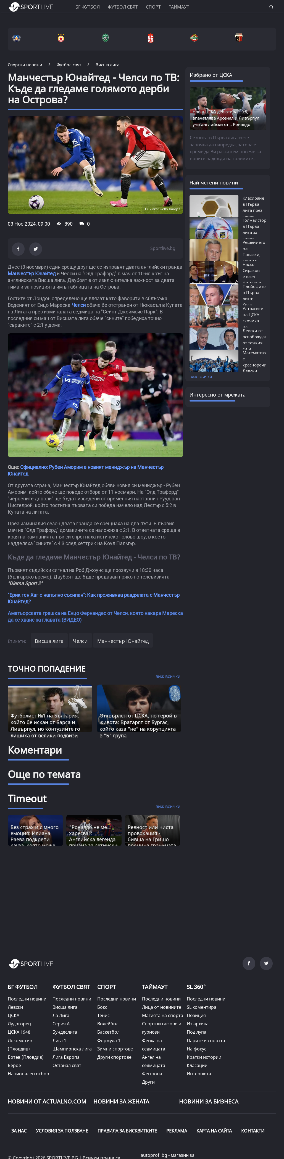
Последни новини (27, 999)
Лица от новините (161, 1007)
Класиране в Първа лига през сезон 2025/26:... (253, 210)
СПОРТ (106, 987)
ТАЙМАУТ (154, 987)
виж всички (201, 376)
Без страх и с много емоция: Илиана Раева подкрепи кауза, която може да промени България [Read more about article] (34, 842)
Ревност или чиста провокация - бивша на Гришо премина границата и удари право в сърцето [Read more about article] (152, 842)
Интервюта (199, 1074)
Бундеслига (64, 1032)
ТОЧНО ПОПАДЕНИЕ (47, 668)
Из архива (198, 1024)
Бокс (102, 1007)
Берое (14, 1065)
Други (148, 1082)
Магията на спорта (162, 1015)
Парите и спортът (206, 1040)
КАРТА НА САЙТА (214, 1131)
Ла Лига (60, 1015)
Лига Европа (66, 1057)
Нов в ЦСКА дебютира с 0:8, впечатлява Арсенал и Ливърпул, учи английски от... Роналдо (227, 118)
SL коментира (201, 1007)
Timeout (27, 798)
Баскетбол (108, 1032)
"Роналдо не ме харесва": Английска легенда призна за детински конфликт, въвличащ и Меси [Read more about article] (93, 842)
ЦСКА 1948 (19, 1032)
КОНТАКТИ (252, 1131)
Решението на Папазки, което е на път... (254, 254)
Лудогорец (19, 1024)
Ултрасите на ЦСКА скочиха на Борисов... (253, 321)
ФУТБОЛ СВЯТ (71, 987)
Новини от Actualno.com (47, 1101)
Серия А (61, 1024)
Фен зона (152, 1074)
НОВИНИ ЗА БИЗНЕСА (208, 1101)
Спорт (153, 7)
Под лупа (196, 1032)
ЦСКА (13, 1015)
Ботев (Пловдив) (26, 1057)
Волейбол (108, 1024)
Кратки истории (204, 1057)
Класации (197, 1065)
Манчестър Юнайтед (32, 273)
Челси (79, 305)
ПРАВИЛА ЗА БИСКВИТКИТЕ (127, 1131)
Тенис (103, 1015)
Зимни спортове (115, 1049)
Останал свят (66, 1065)
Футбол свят (123, 7)
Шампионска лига (72, 1049)
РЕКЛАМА (176, 1131)
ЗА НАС (19, 1131)
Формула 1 (108, 1040)
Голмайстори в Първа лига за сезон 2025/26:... (256, 232)
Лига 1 (59, 1040)
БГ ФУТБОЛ (87, 7)
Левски (15, 1007)
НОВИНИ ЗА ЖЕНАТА (121, 1101)
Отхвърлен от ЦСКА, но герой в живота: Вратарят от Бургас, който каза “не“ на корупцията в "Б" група (138, 725)
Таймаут (179, 7)
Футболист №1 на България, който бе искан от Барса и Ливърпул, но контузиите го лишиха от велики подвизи (45, 725)
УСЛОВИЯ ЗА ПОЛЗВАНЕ (62, 1131)
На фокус (196, 1049)
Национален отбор (28, 1074)
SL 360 (196, 986)
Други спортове (114, 1057)
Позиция (196, 1015)
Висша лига (49, 641)
